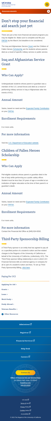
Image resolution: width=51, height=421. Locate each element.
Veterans (9, 309)
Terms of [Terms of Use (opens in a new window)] (25, 403)
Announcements (26, 11)
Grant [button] (30, 46)
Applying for (9, 285)
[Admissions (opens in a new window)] (25, 324)
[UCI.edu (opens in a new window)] (25, 400)
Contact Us (25, 372)
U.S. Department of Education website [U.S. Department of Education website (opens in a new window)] (23, 143)
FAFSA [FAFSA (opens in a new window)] (4, 41)
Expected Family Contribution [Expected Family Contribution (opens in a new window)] (37, 108)
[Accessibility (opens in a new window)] (25, 414)
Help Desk (25, 349)
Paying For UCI (9, 276)
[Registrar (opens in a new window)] (25, 332)
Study (8, 304)
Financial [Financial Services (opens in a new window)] (25, 341)
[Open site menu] (47, 4)
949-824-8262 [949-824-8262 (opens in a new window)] (25, 385)
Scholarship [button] (17, 49)
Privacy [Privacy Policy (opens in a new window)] (25, 407)
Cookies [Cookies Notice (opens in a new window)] (25, 410)
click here (26, 268)
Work (7, 299)
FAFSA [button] (11, 111)
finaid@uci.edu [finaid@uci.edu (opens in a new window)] (25, 383)
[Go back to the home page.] (9, 4)
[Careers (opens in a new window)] (25, 357)
